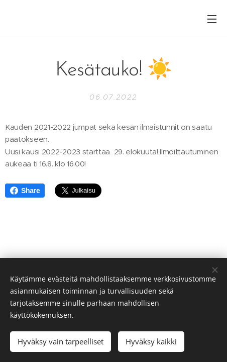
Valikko (211, 19)
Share (25, 191)
